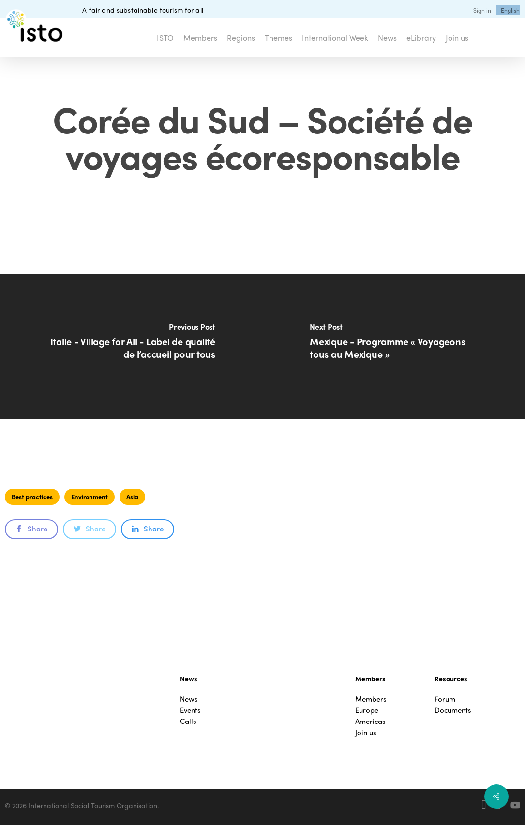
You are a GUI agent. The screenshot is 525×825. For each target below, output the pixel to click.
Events (190, 710)
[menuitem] (510, 10)
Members (371, 699)
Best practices (32, 496)
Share (31, 528)
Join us (365, 732)
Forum (445, 699)
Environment (89, 496)
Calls (188, 721)
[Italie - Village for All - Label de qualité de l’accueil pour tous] (131, 346)
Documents (453, 710)
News (189, 699)
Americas (370, 721)
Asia (132, 496)
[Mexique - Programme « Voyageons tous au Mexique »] (394, 346)
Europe (366, 710)
